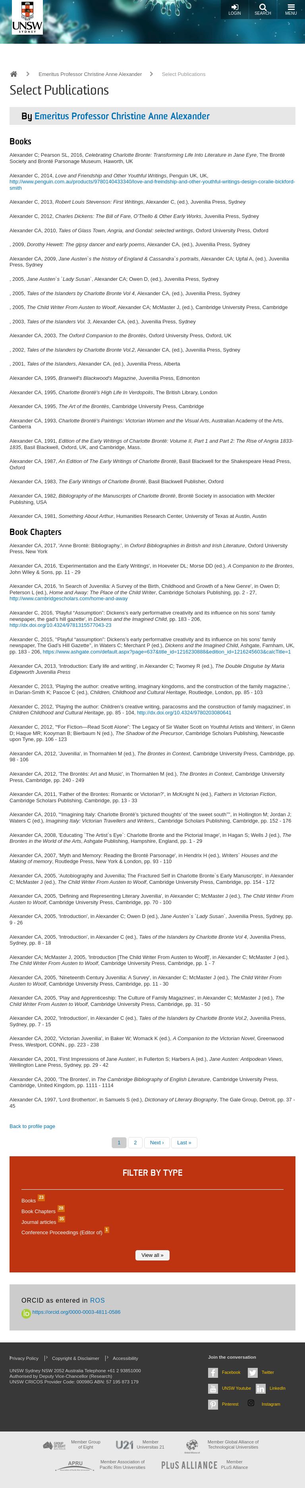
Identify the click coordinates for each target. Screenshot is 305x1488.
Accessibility (125, 1358)
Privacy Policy (24, 1358)
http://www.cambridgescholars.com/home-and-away (69, 598)
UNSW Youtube (236, 1388)
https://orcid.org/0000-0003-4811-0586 (71, 1312)
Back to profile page (32, 1126)
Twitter (268, 1372)
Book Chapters (42, 1211)
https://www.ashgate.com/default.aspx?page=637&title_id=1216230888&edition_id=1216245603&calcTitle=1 (167, 652)
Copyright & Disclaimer (75, 1358)
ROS (97, 1300)
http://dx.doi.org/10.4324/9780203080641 (184, 713)
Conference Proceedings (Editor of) (64, 1232)
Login (234, 9)
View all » (152, 1255)
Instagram (271, 1404)
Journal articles (42, 1222)
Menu (291, 9)
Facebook (231, 1372)
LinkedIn (278, 1388)
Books (32, 1201)
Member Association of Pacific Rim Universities (122, 1464)
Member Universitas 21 (150, 1444)
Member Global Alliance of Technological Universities (233, 1444)
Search (263, 9)
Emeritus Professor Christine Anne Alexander (90, 74)
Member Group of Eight (85, 1444)
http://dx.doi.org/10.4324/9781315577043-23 (61, 625)
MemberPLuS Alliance (234, 1464)
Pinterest (230, 1404)
